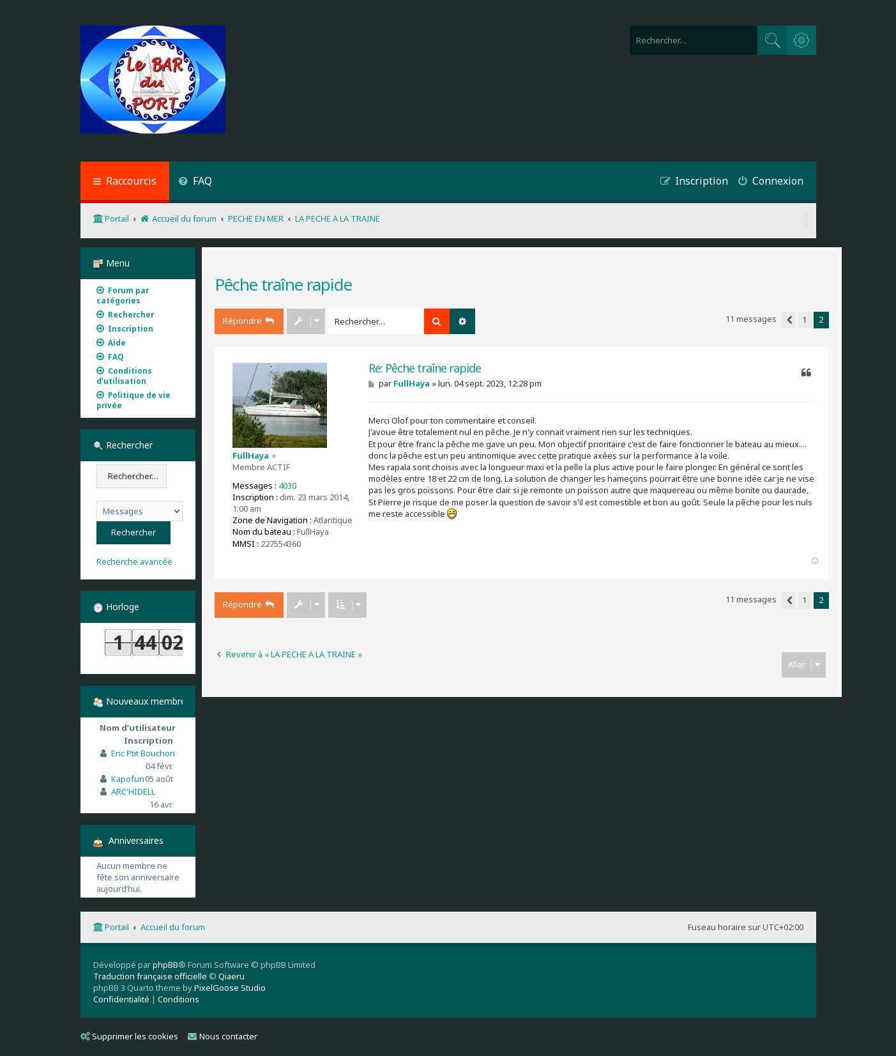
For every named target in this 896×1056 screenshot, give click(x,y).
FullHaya (250, 455)
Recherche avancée (134, 561)
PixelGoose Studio (230, 987)
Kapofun (127, 778)
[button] (789, 320)
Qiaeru (231, 976)
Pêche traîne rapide (283, 284)
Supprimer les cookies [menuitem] (129, 1036)
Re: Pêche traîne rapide (424, 368)
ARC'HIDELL (133, 791)
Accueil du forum (172, 927)
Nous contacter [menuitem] (222, 1036)
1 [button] (804, 319)
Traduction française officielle (150, 976)
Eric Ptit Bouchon (143, 753)
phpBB (165, 964)
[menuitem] (195, 182)
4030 (287, 485)
